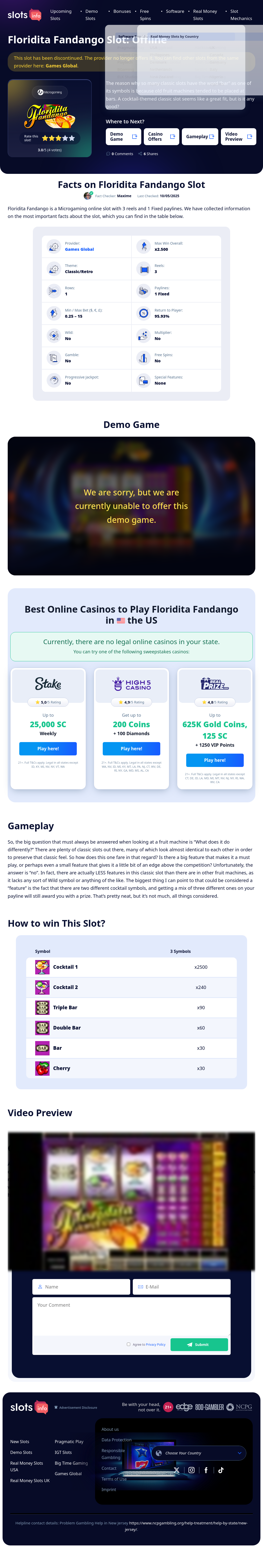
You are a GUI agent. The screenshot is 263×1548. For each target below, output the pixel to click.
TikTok (221, 1470)
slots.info (29, 1407)
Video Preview (233, 136)
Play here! (48, 749)
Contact (108, 1468)
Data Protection (116, 1440)
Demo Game (116, 136)
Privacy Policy (155, 1344)
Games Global (61, 66)
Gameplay (197, 136)
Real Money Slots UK (30, 1480)
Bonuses (122, 11)
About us (110, 1429)
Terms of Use (114, 1479)
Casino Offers (155, 136)
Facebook (206, 1470)
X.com (177, 1470)
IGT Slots (63, 1452)
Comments (122, 153)
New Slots (19, 1441)
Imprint (108, 1489)
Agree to (146, 1345)
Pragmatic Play (69, 1441)
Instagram (191, 1470)
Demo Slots (21, 1452)
